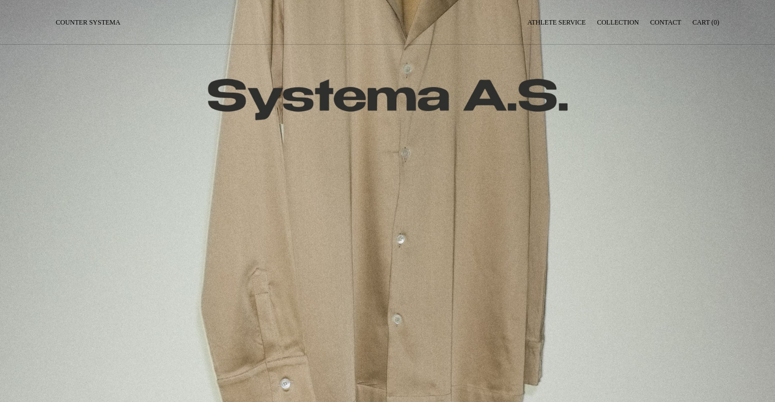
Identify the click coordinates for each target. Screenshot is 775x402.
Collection (618, 22)
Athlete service (556, 22)
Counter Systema (88, 22)
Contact (665, 22)
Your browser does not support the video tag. (387, 201)
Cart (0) (705, 22)
